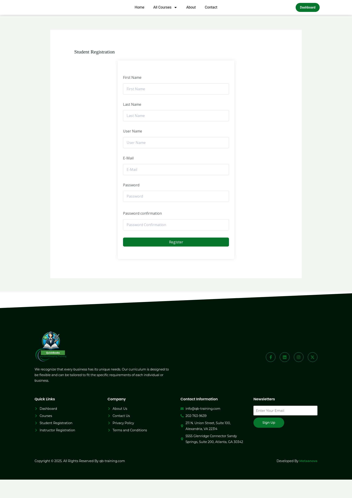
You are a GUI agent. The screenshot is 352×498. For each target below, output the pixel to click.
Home (139, 17)
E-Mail (128, 176)
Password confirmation (142, 231)
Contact (211, 17)
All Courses (165, 17)
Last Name (132, 122)
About (191, 17)
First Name (132, 95)
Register (176, 260)
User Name (132, 149)
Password (131, 203)
